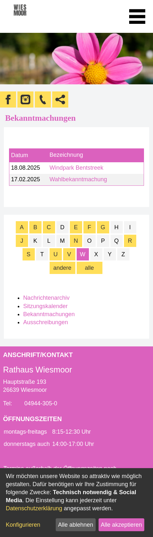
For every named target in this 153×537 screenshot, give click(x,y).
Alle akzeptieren (121, 525)
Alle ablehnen (75, 525)
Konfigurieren (23, 525)
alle (89, 268)
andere (62, 268)
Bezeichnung (66, 155)
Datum (19, 155)
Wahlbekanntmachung (78, 179)
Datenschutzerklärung (34, 508)
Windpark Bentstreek (76, 168)
